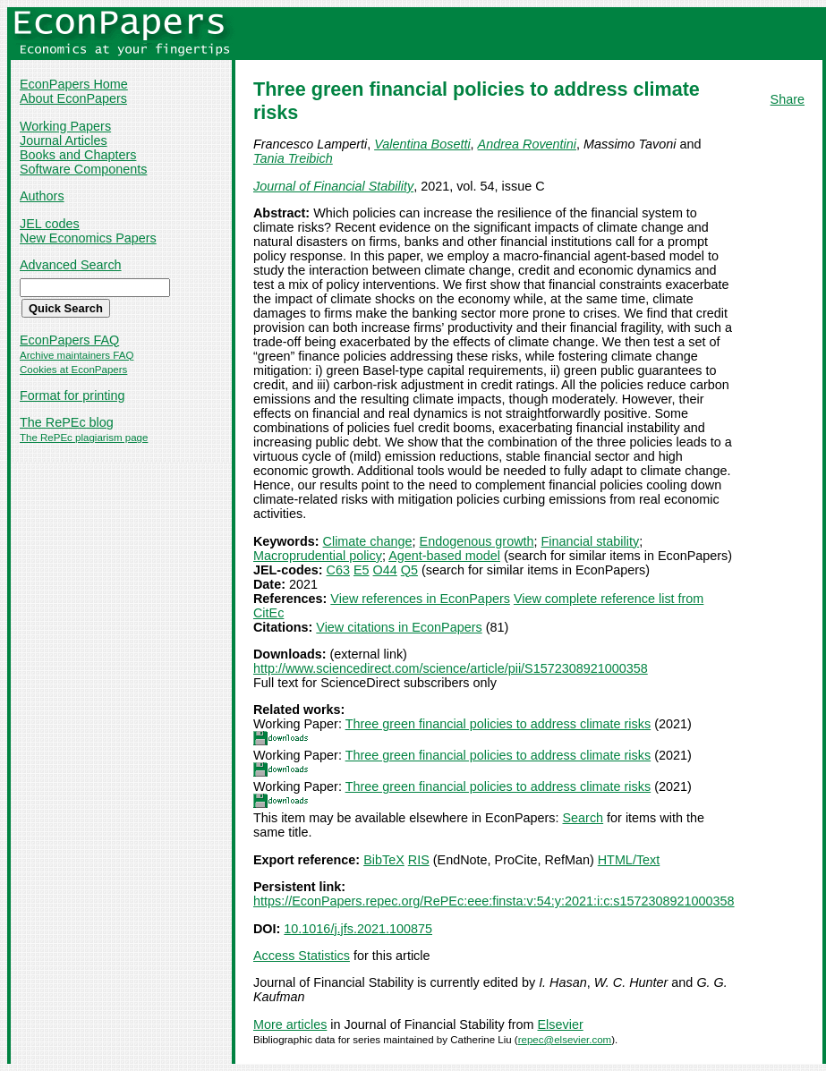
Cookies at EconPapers (73, 369)
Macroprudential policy (317, 555)
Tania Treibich (293, 158)
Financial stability (590, 541)
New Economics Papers (88, 238)
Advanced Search (71, 265)
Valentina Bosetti (422, 144)
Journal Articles (63, 140)
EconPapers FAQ (69, 340)
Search (583, 818)
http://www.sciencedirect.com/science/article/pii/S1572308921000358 (450, 668)
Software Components (83, 169)
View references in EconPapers (420, 598)
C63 (338, 570)
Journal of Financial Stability (333, 186)
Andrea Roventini (527, 144)
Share (788, 99)
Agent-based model (444, 555)
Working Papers (65, 126)
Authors (42, 196)
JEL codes (50, 224)
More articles (290, 1024)
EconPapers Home (74, 84)
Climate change (368, 541)
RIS (419, 860)
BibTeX (383, 860)
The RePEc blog (67, 422)
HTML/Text (629, 860)
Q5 (409, 570)
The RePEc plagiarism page (84, 437)
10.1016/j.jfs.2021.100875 (358, 929)
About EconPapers (73, 98)
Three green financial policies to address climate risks (498, 724)
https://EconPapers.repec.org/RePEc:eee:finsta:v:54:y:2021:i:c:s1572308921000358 (494, 901)
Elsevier (560, 1024)
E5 (361, 570)
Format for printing (72, 395)
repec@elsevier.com (565, 1039)
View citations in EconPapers (398, 627)
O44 (385, 570)
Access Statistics (301, 955)
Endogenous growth (477, 541)
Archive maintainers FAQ (76, 355)
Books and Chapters (78, 155)
